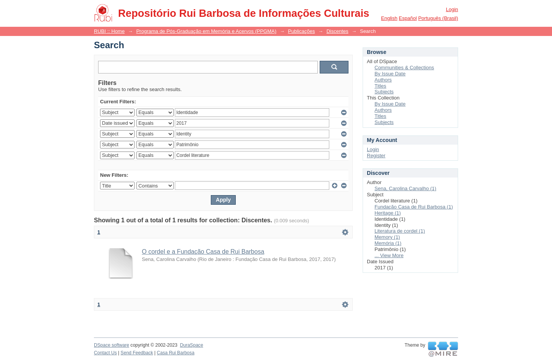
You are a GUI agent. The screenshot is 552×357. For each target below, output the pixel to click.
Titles (380, 86)
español (408, 18)
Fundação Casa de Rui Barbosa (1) (414, 207)
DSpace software (111, 345)
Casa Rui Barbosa (175, 352)
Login (452, 9)
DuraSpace (191, 345)
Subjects (384, 92)
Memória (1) (388, 243)
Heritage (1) (388, 213)
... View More (389, 255)
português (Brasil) (438, 18)
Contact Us (105, 352)
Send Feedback (137, 352)
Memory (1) (387, 237)
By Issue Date (390, 74)
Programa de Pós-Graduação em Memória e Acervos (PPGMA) (206, 31)
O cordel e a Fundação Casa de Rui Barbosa (203, 251)
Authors (383, 80)
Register (376, 155)
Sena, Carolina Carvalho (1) (405, 188)
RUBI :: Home (109, 31)
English (389, 18)
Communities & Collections (404, 67)
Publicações (301, 31)
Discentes (337, 31)
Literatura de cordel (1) (400, 231)
